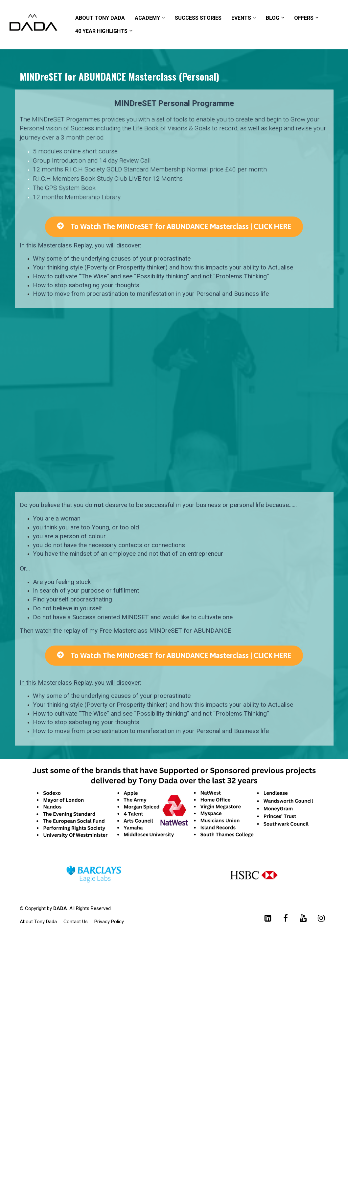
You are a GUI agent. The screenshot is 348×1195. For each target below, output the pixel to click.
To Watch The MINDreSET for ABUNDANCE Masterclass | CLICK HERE (174, 226)
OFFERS (303, 18)
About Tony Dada (38, 922)
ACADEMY (147, 18)
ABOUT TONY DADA (100, 18)
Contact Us (75, 922)
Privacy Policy (109, 922)
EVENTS (241, 18)
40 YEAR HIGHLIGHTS (101, 31)
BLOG (272, 18)
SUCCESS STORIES (198, 18)
